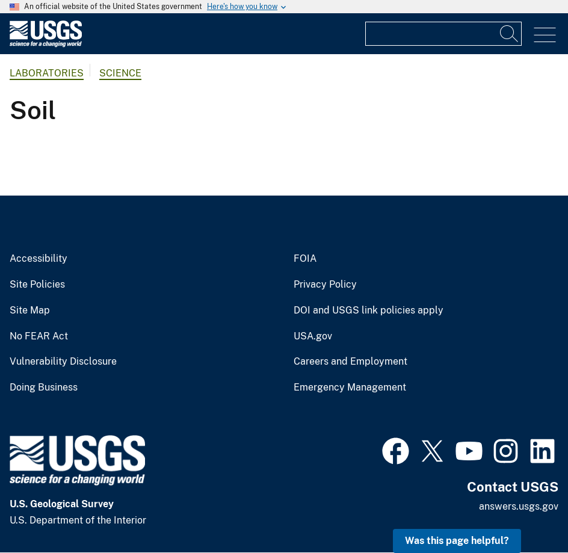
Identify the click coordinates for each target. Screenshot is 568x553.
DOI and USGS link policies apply (368, 310)
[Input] (443, 34)
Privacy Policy (325, 284)
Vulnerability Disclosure (63, 361)
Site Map (30, 310)
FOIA (305, 258)
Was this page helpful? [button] (457, 540)
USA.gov (313, 336)
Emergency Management (350, 387)
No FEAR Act (39, 336)
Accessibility (38, 258)
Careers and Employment (350, 361)
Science (120, 73)
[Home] (46, 44)
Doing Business (44, 387)
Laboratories (47, 73)
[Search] (510, 34)
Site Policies (37, 284)
